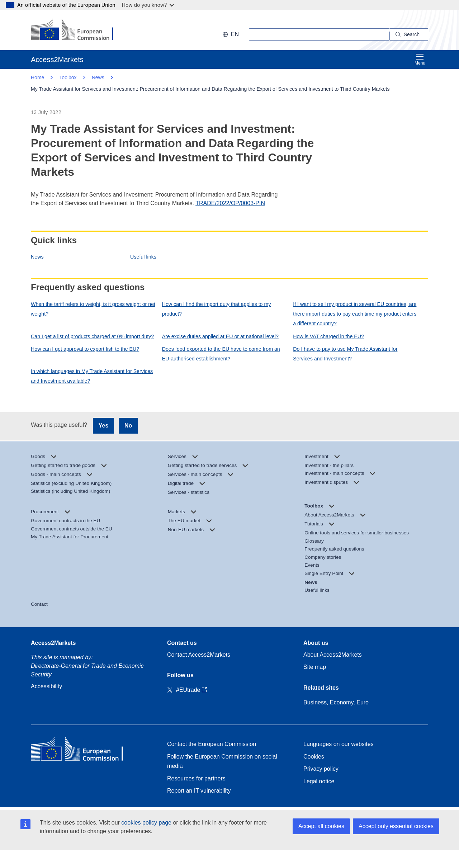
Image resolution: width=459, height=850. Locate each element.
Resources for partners (196, 778)
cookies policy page (146, 823)
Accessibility (46, 686)
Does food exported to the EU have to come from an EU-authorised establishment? (221, 354)
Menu (420, 59)
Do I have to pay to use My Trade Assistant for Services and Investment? (345, 354)
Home (37, 77)
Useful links (143, 257)
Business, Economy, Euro (336, 702)
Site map (314, 667)
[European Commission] (77, 30)
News (37, 257)
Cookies (313, 757)
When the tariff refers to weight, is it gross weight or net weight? (93, 309)
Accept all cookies (321, 826)
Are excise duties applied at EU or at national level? (220, 336)
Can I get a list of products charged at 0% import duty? (92, 336)
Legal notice (318, 781)
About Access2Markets (332, 655)
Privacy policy (321, 769)
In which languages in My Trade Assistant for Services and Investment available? (92, 376)
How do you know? (148, 5)
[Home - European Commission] (83, 750)
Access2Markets (53, 643)
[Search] (409, 34)
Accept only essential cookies (396, 826)
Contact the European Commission (211, 744)
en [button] (230, 34)
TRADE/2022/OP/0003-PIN (230, 203)
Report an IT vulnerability (199, 791)
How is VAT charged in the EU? (328, 336)
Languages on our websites (338, 744)
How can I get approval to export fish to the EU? (85, 349)
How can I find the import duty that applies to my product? (216, 309)
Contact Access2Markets (198, 655)
